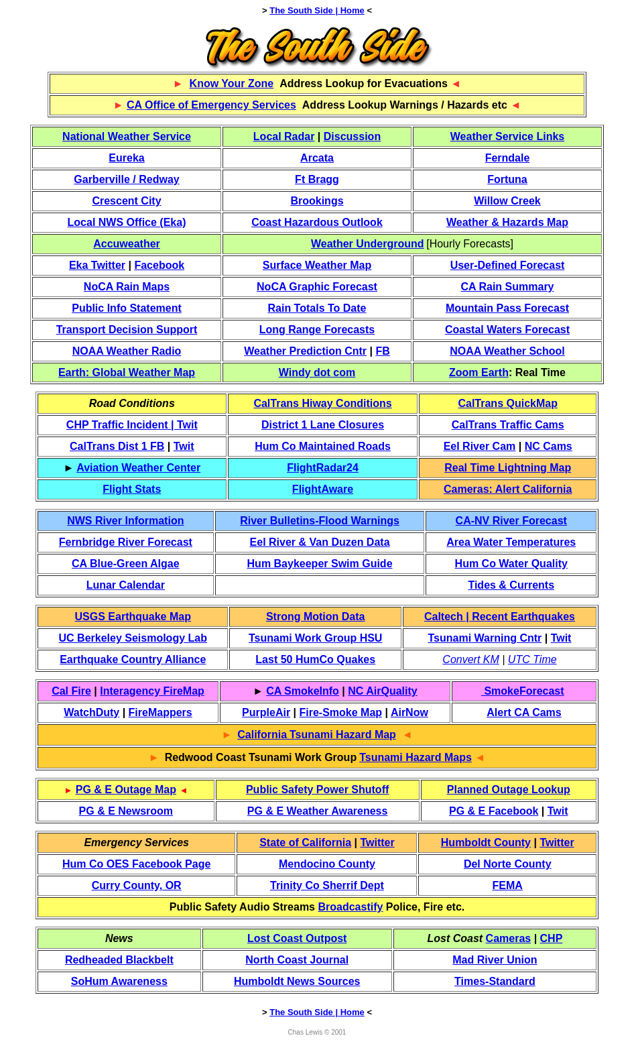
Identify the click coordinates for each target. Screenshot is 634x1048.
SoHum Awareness (119, 981)
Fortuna (507, 179)
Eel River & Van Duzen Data (320, 542)
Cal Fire (71, 691)
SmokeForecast (522, 691)
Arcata (317, 158)
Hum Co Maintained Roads (323, 446)
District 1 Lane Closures (322, 424)
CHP (551, 938)
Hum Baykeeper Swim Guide (320, 563)
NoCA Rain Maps (127, 286)
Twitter (377, 842)
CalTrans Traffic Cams (508, 424)
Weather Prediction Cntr (305, 351)
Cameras (508, 938)
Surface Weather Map (317, 265)
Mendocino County (327, 864)
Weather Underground (367, 243)
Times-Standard (494, 981)
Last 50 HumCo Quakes (315, 659)
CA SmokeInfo (302, 691)
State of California (305, 842)
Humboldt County (486, 842)
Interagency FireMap (152, 691)
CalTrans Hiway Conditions (322, 403)
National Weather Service (126, 136)
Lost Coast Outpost (296, 938)
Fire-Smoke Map (341, 712)
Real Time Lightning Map (507, 467)
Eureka (126, 158)
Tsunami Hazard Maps (415, 757)
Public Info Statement (127, 308)
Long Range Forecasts (317, 329)
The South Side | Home (317, 10)
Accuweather (126, 243)
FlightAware (322, 489)
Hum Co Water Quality (511, 563)
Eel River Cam (480, 446)
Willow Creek (507, 201)
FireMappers (160, 712)
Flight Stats (132, 489)
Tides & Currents (511, 585)
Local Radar (284, 136)
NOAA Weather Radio (127, 351)
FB (382, 351)
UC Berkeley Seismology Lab (133, 638)
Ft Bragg (317, 179)
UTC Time (532, 659)
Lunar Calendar (125, 585)
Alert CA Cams (524, 712)
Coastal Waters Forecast (507, 329)
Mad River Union (494, 960)
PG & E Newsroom (126, 811)
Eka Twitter (97, 265)
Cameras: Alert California (508, 489)
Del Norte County (508, 864)
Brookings (316, 201)
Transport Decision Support (127, 329)
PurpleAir (266, 712)
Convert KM (470, 659)
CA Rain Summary (507, 286)
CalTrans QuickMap (508, 403)
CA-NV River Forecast (511, 520)
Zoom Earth (479, 372)
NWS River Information (125, 520)
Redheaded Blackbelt (119, 960)
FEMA (508, 885)
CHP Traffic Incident (117, 424)
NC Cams (548, 446)
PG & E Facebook (493, 811)
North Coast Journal (296, 960)
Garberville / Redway (126, 179)
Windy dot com (317, 372)
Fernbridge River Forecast (125, 542)
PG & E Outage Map (126, 789)
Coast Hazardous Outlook (317, 222)
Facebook (159, 265)
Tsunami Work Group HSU (315, 638)
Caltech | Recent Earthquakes (499, 616)
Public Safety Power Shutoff (317, 789)
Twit (184, 446)
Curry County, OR (137, 885)
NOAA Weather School (507, 351)
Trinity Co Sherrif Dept (327, 885)
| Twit (183, 424)
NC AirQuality (382, 691)
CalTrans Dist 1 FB (117, 446)
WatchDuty (91, 712)
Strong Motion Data (315, 616)
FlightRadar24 (323, 467)
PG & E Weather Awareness (317, 811)
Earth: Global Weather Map (126, 372)
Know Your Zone (232, 83)
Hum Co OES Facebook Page (136, 864)
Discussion (352, 136)
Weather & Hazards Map (507, 222)
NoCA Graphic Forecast (317, 286)
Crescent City (126, 201)
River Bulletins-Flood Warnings (319, 520)
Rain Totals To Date (317, 308)
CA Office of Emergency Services (211, 105)
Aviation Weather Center (138, 467)
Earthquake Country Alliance (133, 659)
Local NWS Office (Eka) (127, 222)
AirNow (409, 712)
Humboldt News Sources (297, 981)
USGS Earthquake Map (133, 616)
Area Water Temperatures (511, 542)
